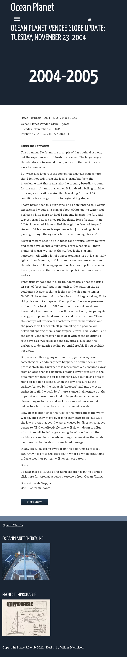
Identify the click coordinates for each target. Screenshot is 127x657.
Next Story (34, 502)
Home (24, 118)
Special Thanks (13, 525)
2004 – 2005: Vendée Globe (60, 118)
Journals (36, 118)
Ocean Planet (33, 8)
